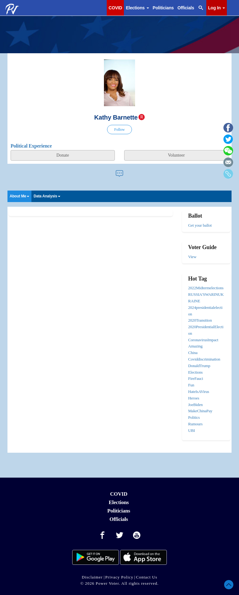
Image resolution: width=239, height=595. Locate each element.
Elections (137, 7)
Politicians (163, 7)
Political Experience (31, 146)
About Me (19, 196)
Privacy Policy (119, 577)
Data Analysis (47, 196)
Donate (62, 155)
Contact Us (146, 577)
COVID (115, 7)
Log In (216, 7)
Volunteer (176, 155)
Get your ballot (200, 225)
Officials (185, 7)
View (192, 256)
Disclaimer (92, 577)
